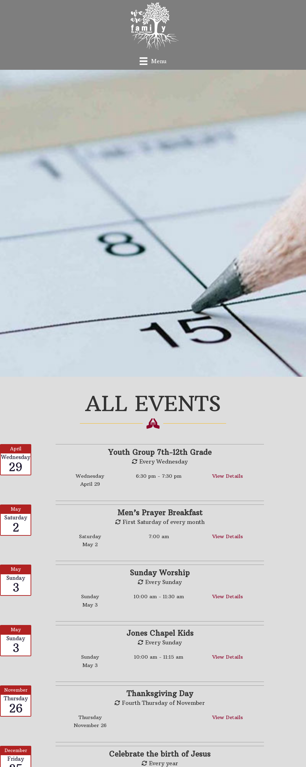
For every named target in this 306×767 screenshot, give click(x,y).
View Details (227, 476)
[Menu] (153, 61)
